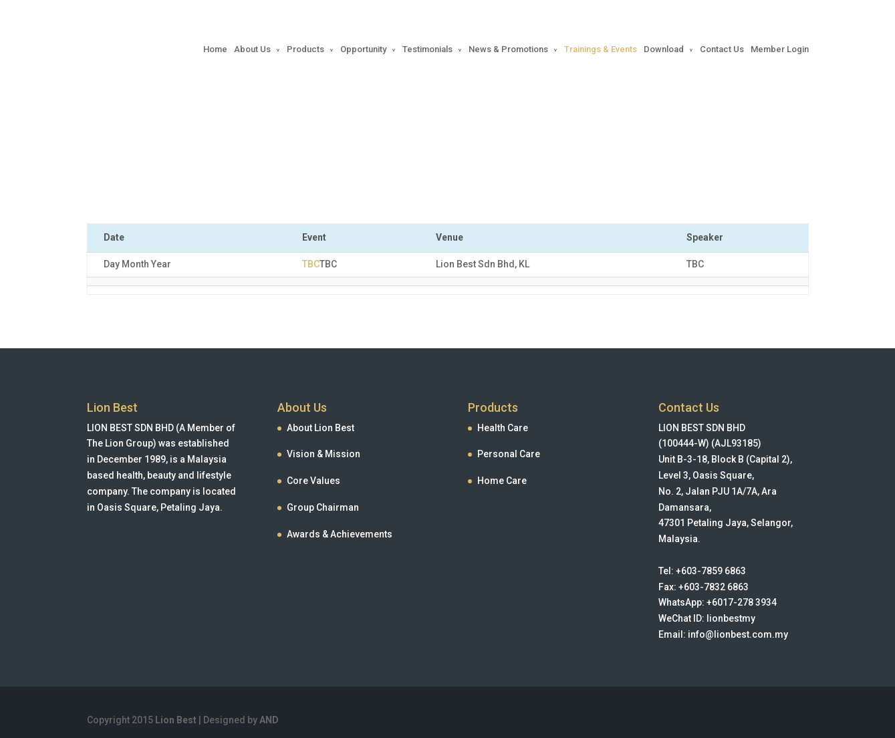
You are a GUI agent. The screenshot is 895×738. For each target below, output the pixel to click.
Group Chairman (323, 507)
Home (215, 49)
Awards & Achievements (339, 534)
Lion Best (176, 720)
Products (305, 49)
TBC (310, 264)
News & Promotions (508, 49)
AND (269, 720)
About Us (252, 49)
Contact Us (722, 49)
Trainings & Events (600, 49)
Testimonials (427, 49)
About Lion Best (320, 427)
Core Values (313, 480)
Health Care (502, 427)
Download (664, 49)
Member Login (780, 49)
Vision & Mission (323, 454)
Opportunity (363, 49)
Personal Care (508, 454)
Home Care (502, 480)
